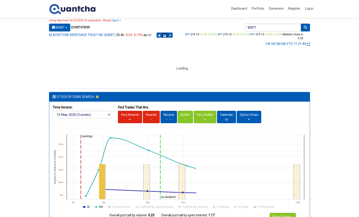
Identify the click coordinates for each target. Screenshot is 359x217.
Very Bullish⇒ (205, 114)
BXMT (59, 27)
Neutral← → (168, 114)
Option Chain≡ (249, 114)
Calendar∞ (226, 114)
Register (294, 8)
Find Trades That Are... (134, 104)
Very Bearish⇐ (130, 114)
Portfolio (258, 8)
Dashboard (239, 8)
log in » (116, 20)
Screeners (276, 8)
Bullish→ (185, 114)
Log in (309, 8)
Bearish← (151, 114)
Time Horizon (62, 104)
